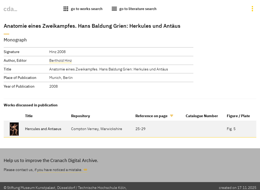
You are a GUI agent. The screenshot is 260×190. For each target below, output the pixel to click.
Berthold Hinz (60, 60)
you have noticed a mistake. (59, 169)
